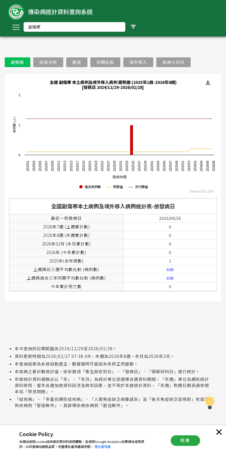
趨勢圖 (17, 62)
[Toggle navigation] (16, 27)
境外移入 (138, 62)
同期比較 (105, 62)
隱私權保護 (102, 446)
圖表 (76, 62)
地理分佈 (48, 62)
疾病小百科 (173, 62)
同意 (185, 440)
